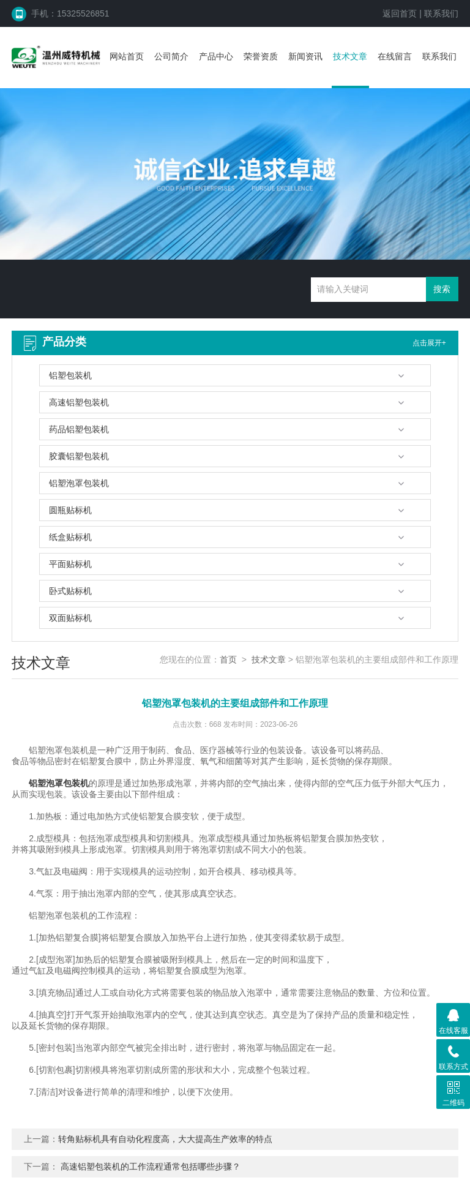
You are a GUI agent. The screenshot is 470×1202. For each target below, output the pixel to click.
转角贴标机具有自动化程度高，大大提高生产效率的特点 (165, 1139)
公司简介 (171, 56)
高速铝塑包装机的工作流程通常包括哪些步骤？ (151, 1166)
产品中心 (216, 56)
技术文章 (350, 56)
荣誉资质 (261, 56)
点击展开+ (429, 343)
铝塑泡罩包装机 (59, 783)
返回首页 (399, 13)
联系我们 (441, 13)
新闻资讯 (305, 56)
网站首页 (127, 56)
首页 (228, 659)
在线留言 (395, 56)
